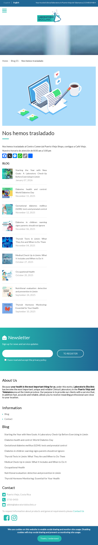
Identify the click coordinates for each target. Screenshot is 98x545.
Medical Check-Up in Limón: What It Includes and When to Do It (35, 462)
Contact (8, 419)
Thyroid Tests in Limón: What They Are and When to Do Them (34, 456)
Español (7, 2)
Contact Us (78, 511)
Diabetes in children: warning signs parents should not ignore (34, 451)
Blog (6, 414)
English (16, 2)
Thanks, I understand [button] (49, 538)
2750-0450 (12, 499)
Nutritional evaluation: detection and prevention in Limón (32, 473)
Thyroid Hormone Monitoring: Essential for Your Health (32, 478)
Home (5, 60)
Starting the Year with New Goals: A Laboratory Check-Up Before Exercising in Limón (31, 173)
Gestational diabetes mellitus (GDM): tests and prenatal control (35, 445)
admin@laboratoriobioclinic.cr (21, 504)
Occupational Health (25, 271)
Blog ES (15, 60)
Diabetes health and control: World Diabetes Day (28, 440)
